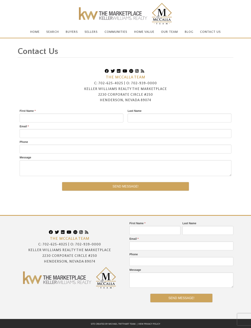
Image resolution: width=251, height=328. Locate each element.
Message (25, 157)
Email (24, 126)
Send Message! (125, 186)
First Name (28, 110)
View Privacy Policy (149, 323)
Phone (24, 141)
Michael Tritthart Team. (122, 323)
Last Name (135, 110)
